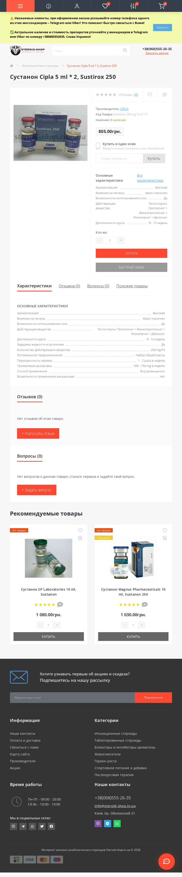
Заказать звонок (157, 53)
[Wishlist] (149, 95)
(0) (136, 94)
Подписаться (153, 697)
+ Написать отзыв (38, 433)
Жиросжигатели (108, 754)
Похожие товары (132, 286)
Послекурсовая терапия (114, 775)
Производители (23, 761)
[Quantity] (110, 240)
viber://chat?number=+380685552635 (13, 826)
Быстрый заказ (131, 267)
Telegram (107, 823)
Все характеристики (150, 178)
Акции (15, 768)
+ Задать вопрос (37, 490)
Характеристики (34, 286)
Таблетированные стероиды (118, 740)
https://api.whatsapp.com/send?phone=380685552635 (32, 826)
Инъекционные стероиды (40, 66)
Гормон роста (106, 761)
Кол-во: (102, 232)
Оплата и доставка (25, 740)
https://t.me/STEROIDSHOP (23, 826)
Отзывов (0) (69, 286)
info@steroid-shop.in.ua (115, 806)
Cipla (124, 109)
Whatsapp (117, 823)
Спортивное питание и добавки (121, 768)
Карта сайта (20, 754)
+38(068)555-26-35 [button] (113, 798)
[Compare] (164, 95)
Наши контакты (22, 733)
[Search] (125, 50)
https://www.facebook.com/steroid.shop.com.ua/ (51, 826)
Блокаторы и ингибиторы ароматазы (125, 747)
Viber (98, 823)
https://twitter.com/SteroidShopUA (42, 826)
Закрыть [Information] (162, 27)
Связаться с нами (24, 747)
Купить (154, 158)
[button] (77, 6)
